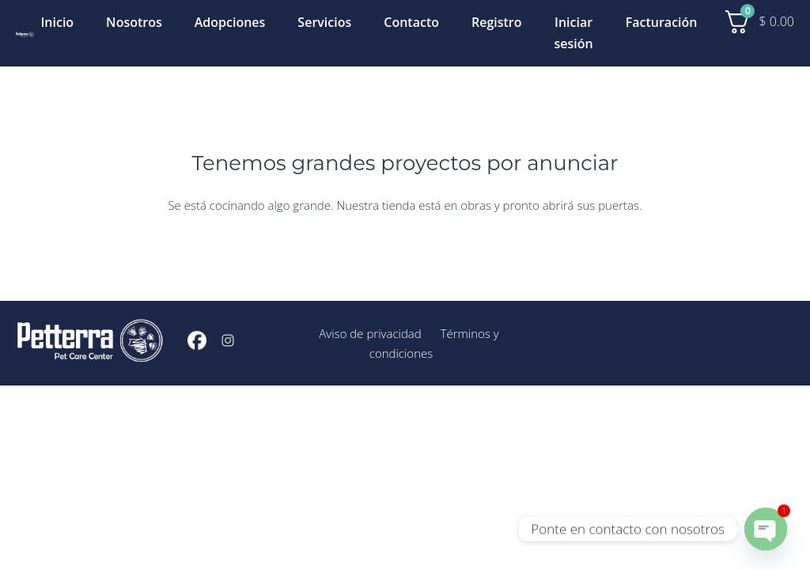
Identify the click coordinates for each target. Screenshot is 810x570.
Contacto (411, 22)
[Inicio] (25, 33)
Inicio (57, 22)
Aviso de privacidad (370, 333)
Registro (496, 22)
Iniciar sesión (574, 32)
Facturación (662, 22)
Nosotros (134, 22)
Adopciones (230, 22)
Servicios (324, 22)
